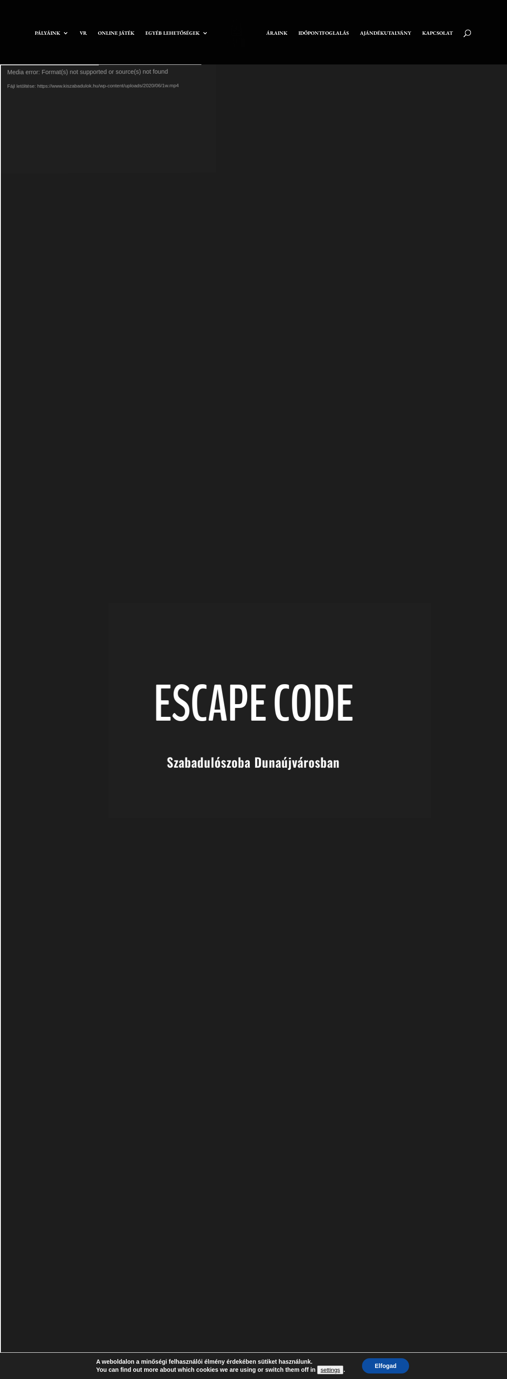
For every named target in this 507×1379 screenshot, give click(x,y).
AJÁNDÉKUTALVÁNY (385, 33)
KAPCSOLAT (437, 33)
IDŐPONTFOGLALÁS (323, 33)
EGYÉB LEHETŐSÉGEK (172, 33)
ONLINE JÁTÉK (116, 33)
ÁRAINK (276, 33)
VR (83, 33)
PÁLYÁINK (47, 33)
